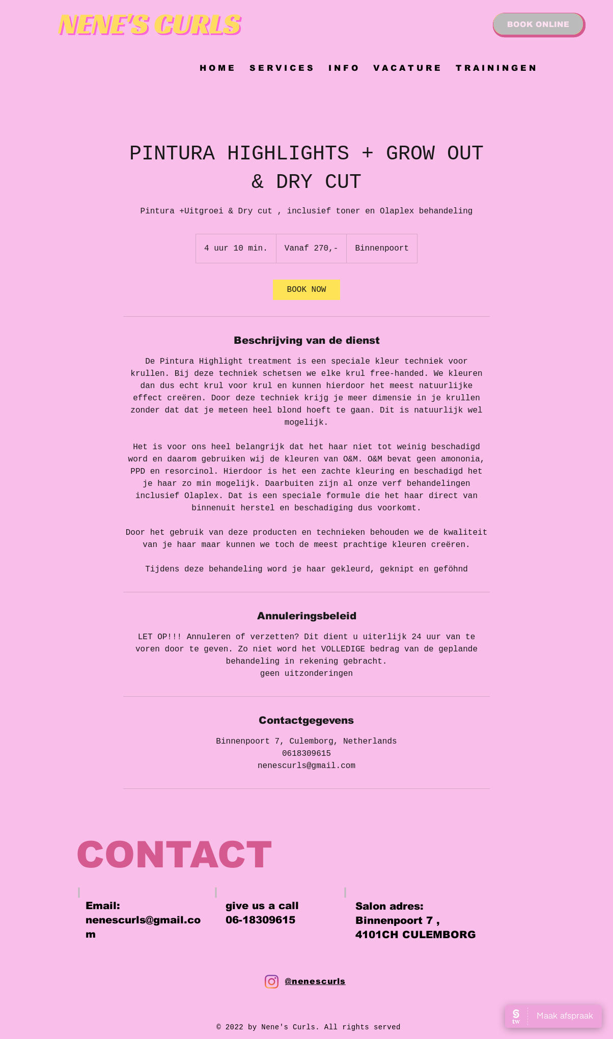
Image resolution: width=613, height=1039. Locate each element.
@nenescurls (315, 981)
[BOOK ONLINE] (538, 24)
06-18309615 (260, 919)
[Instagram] (271, 982)
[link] (306, 290)
